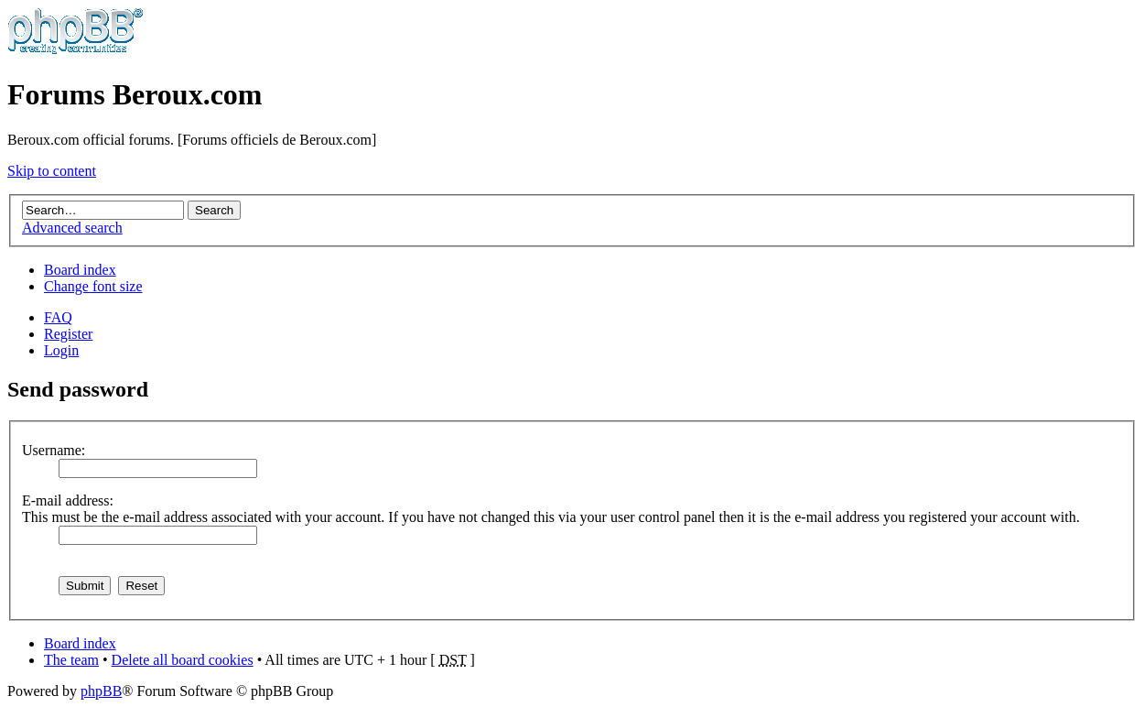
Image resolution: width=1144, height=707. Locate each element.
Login (61, 350)
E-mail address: (67, 500)
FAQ (58, 317)
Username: (53, 450)
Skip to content (51, 171)
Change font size (93, 286)
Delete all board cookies (183, 660)
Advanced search (72, 227)
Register (68, 334)
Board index (80, 269)
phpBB (101, 691)
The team (71, 660)
